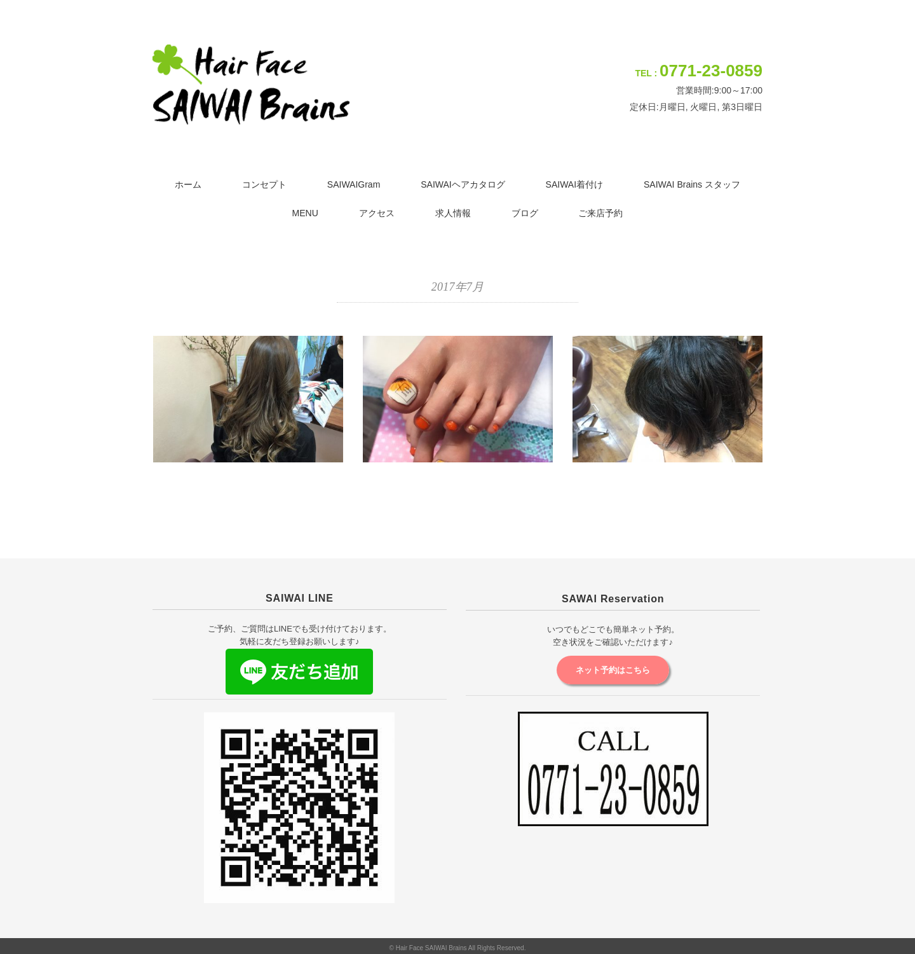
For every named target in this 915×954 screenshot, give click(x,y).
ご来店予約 (600, 213)
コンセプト (264, 184)
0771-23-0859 (711, 70)
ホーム (188, 184)
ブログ (525, 213)
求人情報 (453, 213)
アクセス (377, 213)
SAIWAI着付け (575, 184)
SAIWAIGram (354, 184)
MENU (305, 213)
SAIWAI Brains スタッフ (692, 184)
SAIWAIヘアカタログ (463, 184)
